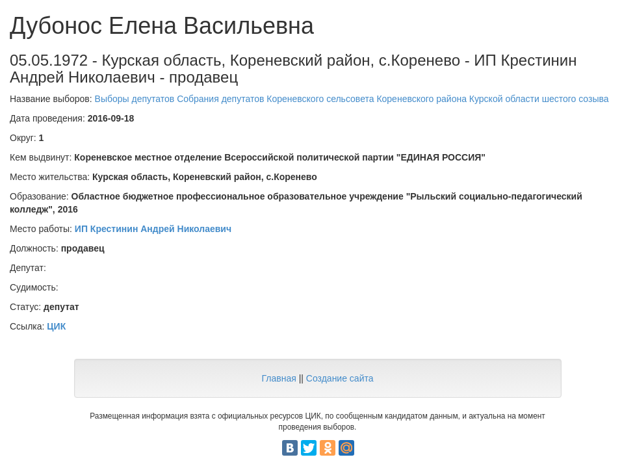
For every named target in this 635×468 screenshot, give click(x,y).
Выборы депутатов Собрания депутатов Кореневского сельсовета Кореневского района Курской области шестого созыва (352, 99)
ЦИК (56, 326)
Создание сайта (340, 378)
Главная (278, 378)
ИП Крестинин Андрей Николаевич (153, 229)
